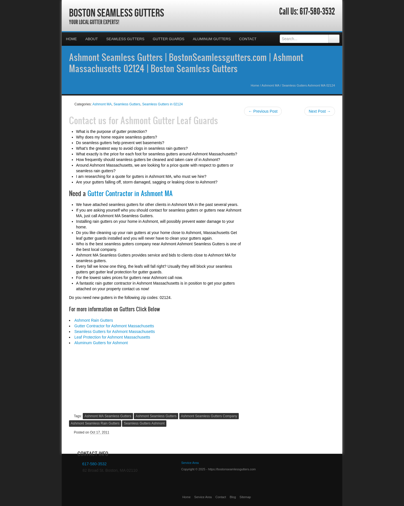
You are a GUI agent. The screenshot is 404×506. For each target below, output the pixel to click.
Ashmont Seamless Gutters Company (209, 416)
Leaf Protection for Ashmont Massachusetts (112, 337)
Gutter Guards (169, 39)
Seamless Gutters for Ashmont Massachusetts (114, 331)
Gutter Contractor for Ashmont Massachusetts (114, 326)
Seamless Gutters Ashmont (144, 423)
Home (71, 39)
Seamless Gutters (125, 39)
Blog (233, 497)
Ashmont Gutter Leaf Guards (169, 120)
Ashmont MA (270, 85)
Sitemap (245, 497)
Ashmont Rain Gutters (93, 320)
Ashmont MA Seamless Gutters (107, 416)
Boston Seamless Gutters (116, 13)
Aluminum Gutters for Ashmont (101, 343)
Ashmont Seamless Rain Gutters (95, 423)
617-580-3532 (317, 11)
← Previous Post (262, 111)
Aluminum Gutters (212, 39)
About (91, 39)
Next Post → (320, 111)
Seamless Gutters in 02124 (162, 104)
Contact (247, 39)
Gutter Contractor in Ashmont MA (130, 193)
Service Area (203, 497)
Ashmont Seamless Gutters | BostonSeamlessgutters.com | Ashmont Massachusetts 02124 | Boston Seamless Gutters (186, 62)
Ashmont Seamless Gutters (156, 416)
